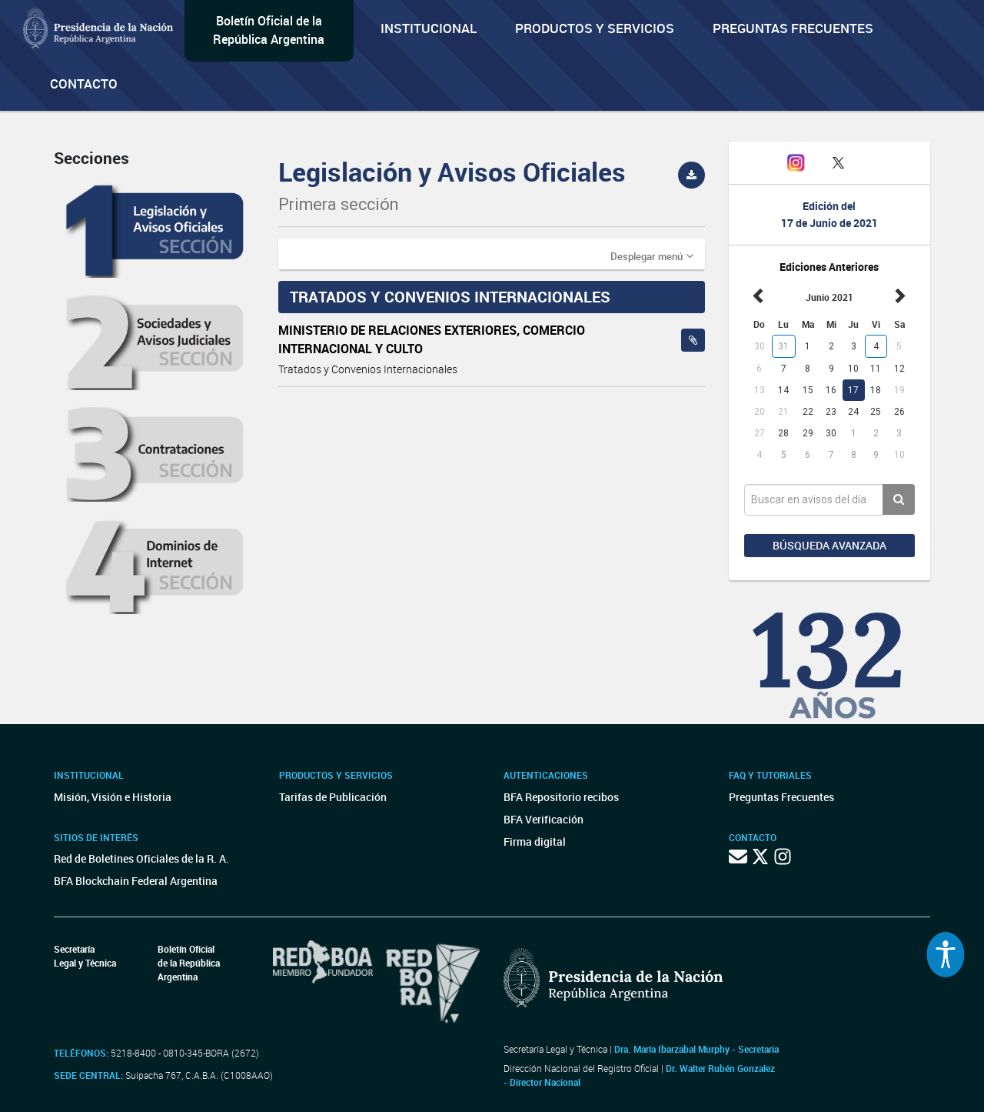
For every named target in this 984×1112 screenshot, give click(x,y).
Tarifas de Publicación (333, 797)
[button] (651, 255)
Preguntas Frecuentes (793, 28)
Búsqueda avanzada (829, 545)
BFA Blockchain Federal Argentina (136, 880)
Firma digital (535, 841)
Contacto (84, 83)
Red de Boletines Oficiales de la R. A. (141, 858)
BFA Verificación (543, 819)
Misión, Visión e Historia (112, 797)
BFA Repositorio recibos (561, 797)
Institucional (429, 28)
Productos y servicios (594, 28)
